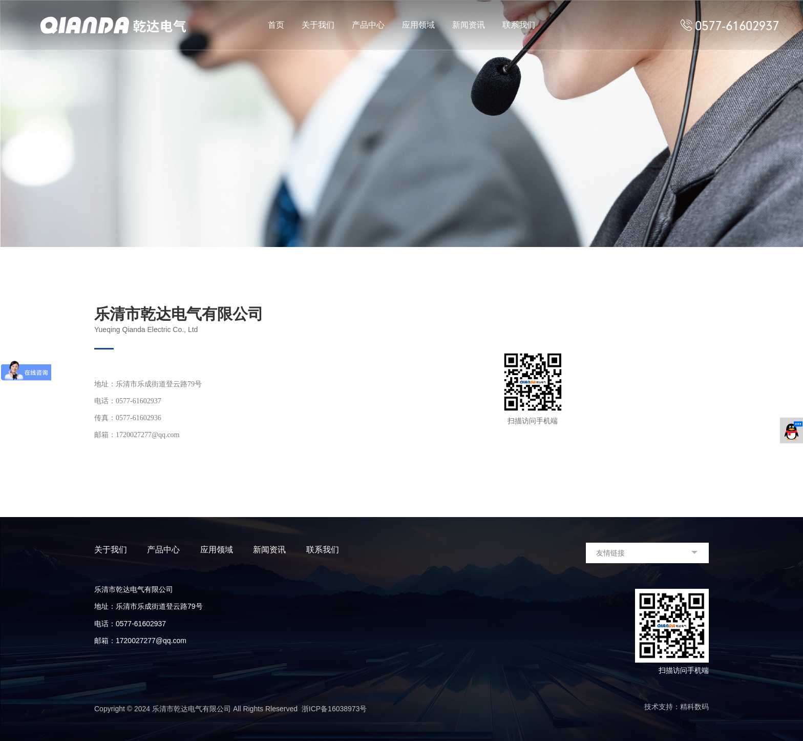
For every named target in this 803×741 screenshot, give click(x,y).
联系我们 (518, 24)
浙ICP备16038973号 (334, 709)
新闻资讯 (468, 24)
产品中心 (368, 24)
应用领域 (418, 24)
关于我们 (318, 24)
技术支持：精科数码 (676, 707)
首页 (276, 24)
